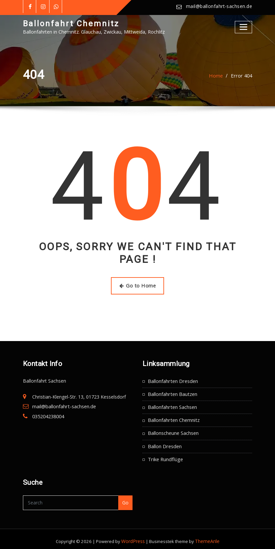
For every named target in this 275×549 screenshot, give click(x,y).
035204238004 (48, 414)
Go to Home (137, 285)
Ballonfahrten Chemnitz (173, 417)
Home (217, 76)
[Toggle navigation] (243, 26)
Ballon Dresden (164, 443)
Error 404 (242, 76)
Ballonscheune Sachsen (173, 430)
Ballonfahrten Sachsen (172, 405)
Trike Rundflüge (164, 455)
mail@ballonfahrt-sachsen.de (220, 6)
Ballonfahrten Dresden (172, 380)
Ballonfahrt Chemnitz (69, 23)
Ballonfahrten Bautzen (172, 392)
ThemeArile (206, 537)
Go (125, 498)
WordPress (134, 537)
